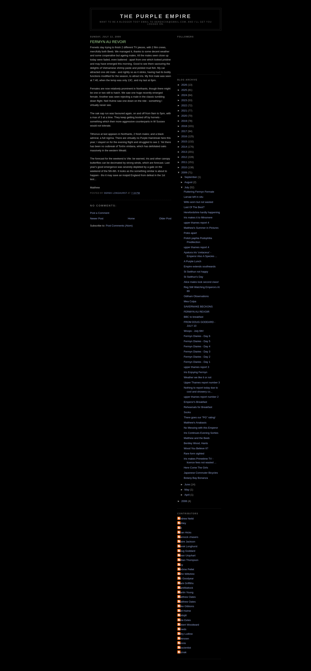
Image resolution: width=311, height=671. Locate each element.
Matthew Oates (187, 596)
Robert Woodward (188, 624)
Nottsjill (182, 615)
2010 (184, 167)
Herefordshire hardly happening (202, 212)
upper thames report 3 (196, 367)
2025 (184, 89)
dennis (182, 643)
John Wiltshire (186, 573)
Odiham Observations (196, 296)
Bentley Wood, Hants (196, 443)
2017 (184, 131)
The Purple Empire (155, 16)
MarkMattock (185, 587)
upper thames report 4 (196, 222)
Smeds (182, 629)
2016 (184, 136)
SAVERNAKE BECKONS (198, 306)
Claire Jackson (186, 541)
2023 (184, 100)
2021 (184, 110)
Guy (180, 564)
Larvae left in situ (193, 196)
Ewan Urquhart (187, 555)
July (187, 187)
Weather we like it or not (197, 377)
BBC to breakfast (193, 316)
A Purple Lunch (192, 261)
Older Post (165, 218)
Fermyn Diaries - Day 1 (197, 361)
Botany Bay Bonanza (196, 477)
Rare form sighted (194, 453)
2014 (184, 146)
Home (131, 218)
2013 (184, 151)
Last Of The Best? (194, 207)
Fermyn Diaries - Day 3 (197, 351)
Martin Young (185, 592)
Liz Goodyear (186, 578)
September (191, 177)
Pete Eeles (184, 620)
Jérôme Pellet (186, 569)
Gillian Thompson (188, 560)
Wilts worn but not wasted (198, 202)
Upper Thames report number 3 (202, 382)
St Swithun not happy (196, 271)
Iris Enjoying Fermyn (195, 372)
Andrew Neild (186, 518)
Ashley (182, 523)
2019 (184, 120)
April (187, 494)
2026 (184, 84)
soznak (182, 652)
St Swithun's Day (193, 276)
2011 (184, 162)
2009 (184, 172)
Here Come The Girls (196, 467)
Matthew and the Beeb (196, 438)
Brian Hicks (184, 532)
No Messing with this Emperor (201, 427)
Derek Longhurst (187, 546)
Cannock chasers (188, 537)
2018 (184, 126)
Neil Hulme (184, 610)
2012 (184, 157)
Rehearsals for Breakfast (198, 407)
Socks (187, 412)
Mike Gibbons (186, 606)
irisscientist (184, 647)
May (187, 489)
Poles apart (190, 232)
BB (180, 527)
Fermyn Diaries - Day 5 (197, 341)
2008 (184, 501)
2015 (184, 141)
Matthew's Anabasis (195, 422)
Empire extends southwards (199, 266)
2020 (184, 115)
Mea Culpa (190, 301)
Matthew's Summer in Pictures (201, 227)
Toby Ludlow (185, 633)
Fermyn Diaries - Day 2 (197, 356)
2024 (184, 95)
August (188, 182)
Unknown (183, 638)
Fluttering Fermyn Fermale (199, 191)
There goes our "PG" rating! (199, 417)
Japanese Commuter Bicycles (201, 472)
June (187, 484)
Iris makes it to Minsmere (198, 217)
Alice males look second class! (201, 281)
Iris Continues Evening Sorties (201, 432)
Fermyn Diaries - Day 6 (197, 336)
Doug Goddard (186, 550)
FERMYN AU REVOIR (196, 311)
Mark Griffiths (186, 583)
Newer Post (96, 218)
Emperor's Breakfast (195, 401)
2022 (184, 105)
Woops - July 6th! (193, 330)
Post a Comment (99, 212)
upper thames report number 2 (201, 396)
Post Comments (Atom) (119, 225)
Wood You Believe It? (196, 448)
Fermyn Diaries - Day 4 (197, 346)
